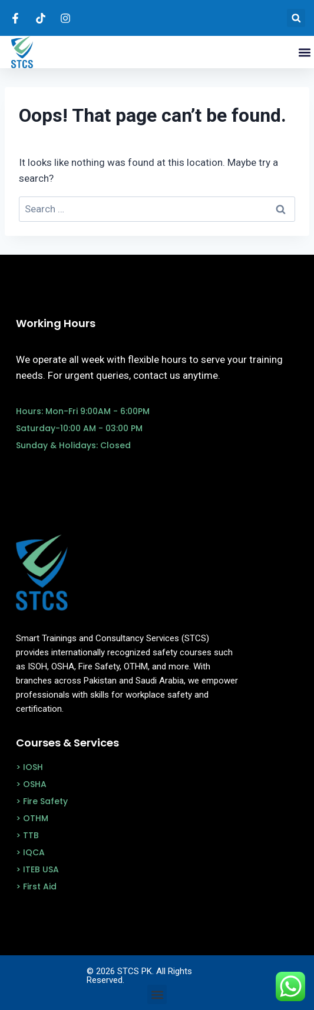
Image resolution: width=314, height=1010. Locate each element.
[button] (296, 18)
